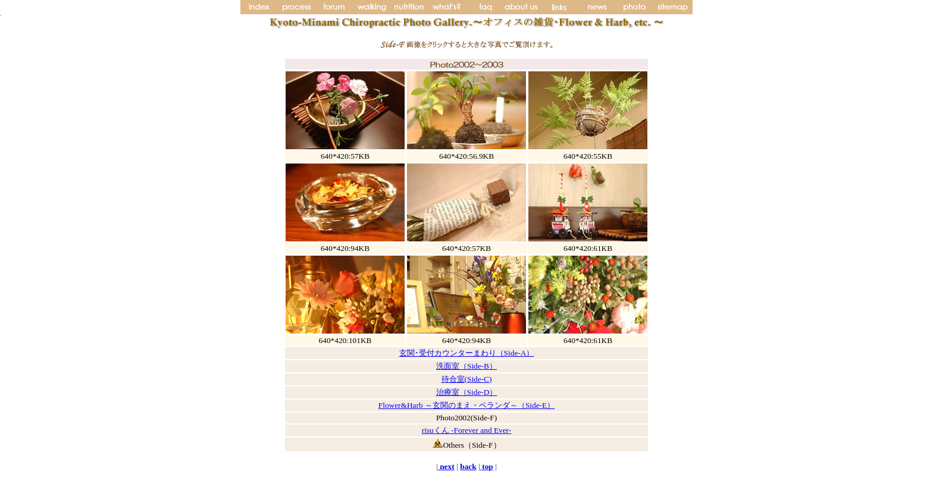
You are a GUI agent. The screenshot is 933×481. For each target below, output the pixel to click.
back (468, 466)
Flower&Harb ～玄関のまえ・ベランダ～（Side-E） (466, 405)
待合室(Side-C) (467, 379)
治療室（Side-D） (466, 392)
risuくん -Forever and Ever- (466, 430)
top (486, 466)
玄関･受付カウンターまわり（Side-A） (466, 352)
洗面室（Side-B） (466, 365)
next (446, 466)
